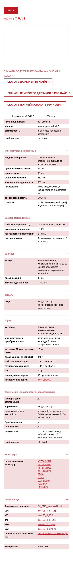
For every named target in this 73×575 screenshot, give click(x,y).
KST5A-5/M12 (44, 464)
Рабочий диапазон (15, 122)
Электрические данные (17, 218)
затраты (9, 295)
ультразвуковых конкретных (20, 151)
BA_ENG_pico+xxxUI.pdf (50, 506)
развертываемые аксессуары (14, 463)
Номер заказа (12, 546)
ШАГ (7, 511)
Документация (12, 499)
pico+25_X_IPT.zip (47, 520)
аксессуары (11, 454)
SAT (7, 529)
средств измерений (15, 157)
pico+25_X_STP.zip (47, 511)
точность (9, 202)
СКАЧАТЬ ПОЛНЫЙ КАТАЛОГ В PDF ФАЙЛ (34, 104)
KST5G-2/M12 (45, 468)
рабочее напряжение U (17, 224)
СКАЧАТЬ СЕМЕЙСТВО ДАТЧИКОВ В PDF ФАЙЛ (37, 93)
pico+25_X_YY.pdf (46, 524)
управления (11, 406)
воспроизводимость (16, 198)
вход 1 (8, 301)
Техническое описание (17, 506)
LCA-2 (41, 477)
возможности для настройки (14, 413)
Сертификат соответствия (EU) (19, 535)
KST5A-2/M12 (44, 461)
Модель (9, 126)
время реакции (13, 278)
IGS (7, 515)
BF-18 (41, 474)
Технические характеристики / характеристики (30, 392)
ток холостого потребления (19, 234)
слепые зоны (12, 173)
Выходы (9, 254)
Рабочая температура (16, 361)
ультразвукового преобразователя (14, 340)
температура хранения (17, 366)
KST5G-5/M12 (45, 471)
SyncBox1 (42, 484)
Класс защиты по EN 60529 (19, 357)
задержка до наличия (16, 282)
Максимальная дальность (19, 182)
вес (6, 370)
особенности (12, 138)
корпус (8, 320)
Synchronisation (13, 422)
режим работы (12, 131)
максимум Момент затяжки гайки (19, 351)
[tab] (36, 150)
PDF (7, 524)
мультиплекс (11, 426)
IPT (6, 520)
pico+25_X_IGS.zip (47, 515)
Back (10, 10)
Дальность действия (16, 177)
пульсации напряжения (17, 229)
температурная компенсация (13, 400)
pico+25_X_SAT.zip (47, 529)
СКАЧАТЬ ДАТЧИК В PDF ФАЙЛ (27, 81)
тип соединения (13, 238)
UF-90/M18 (43, 487)
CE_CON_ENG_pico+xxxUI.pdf (53, 533)
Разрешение (11, 186)
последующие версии (16, 375)
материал (10, 327)
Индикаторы (11, 431)
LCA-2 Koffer (44, 481)
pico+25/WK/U (45, 380)
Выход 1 (9, 260)
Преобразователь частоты (19, 168)
